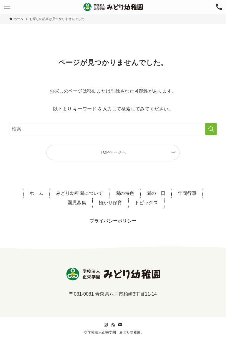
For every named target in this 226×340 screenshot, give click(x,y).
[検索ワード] (113, 129)
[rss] (113, 324)
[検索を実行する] (211, 129)
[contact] (120, 324)
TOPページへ (112, 152)
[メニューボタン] (7, 7)
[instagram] (106, 324)
